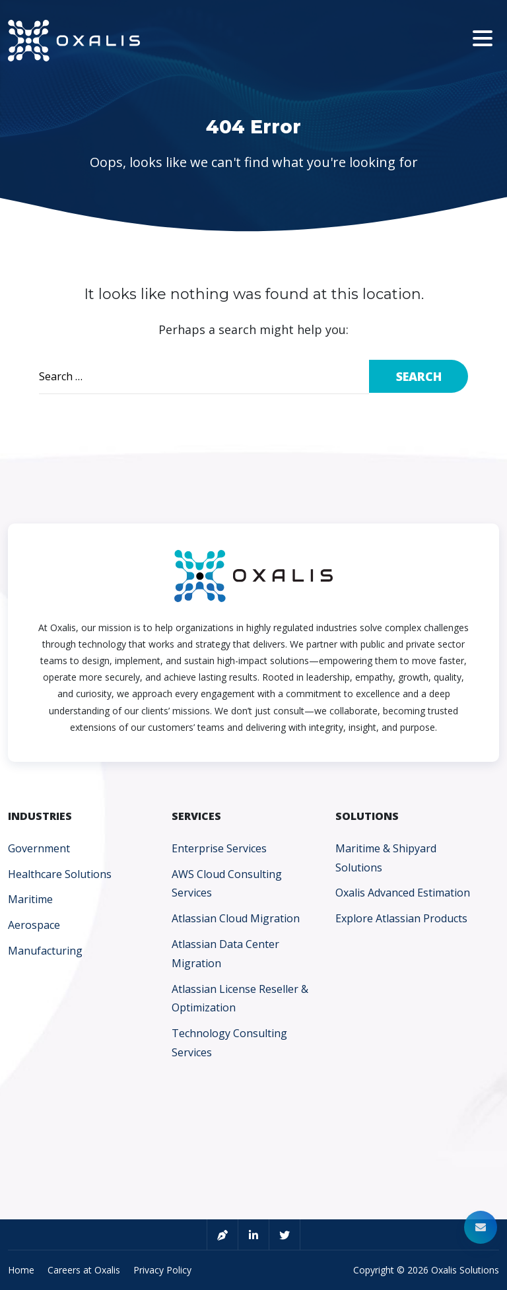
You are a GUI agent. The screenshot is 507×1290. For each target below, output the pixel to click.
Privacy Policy (162, 1270)
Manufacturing (45, 950)
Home (21, 1270)
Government (39, 848)
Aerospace (34, 925)
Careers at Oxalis (84, 1270)
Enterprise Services (219, 848)
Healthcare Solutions (60, 874)
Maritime (30, 899)
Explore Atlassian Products (401, 918)
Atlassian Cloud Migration (236, 918)
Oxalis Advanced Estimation (402, 892)
